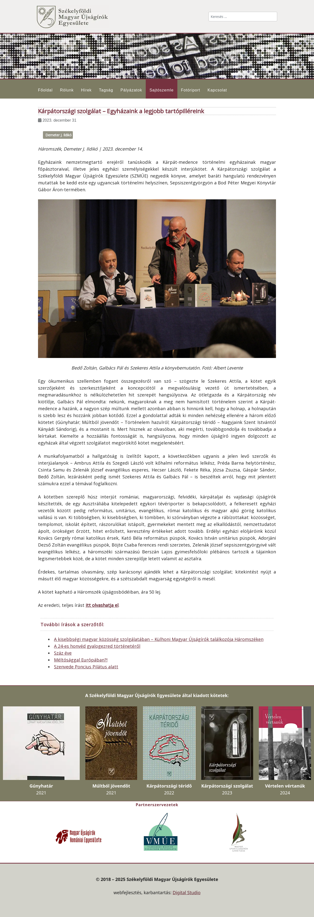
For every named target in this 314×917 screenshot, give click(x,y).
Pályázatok (131, 90)
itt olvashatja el (102, 605)
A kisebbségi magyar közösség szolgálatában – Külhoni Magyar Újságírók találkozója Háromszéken (158, 639)
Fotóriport (190, 90)
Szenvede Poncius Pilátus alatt (86, 667)
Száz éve (63, 653)
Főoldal (45, 90)
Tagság (106, 90)
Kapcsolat (217, 90)
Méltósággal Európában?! (80, 660)
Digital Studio (187, 892)
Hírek (86, 90)
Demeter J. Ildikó (58, 135)
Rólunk (67, 90)
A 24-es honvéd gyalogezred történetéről (97, 646)
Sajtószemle (161, 90)
